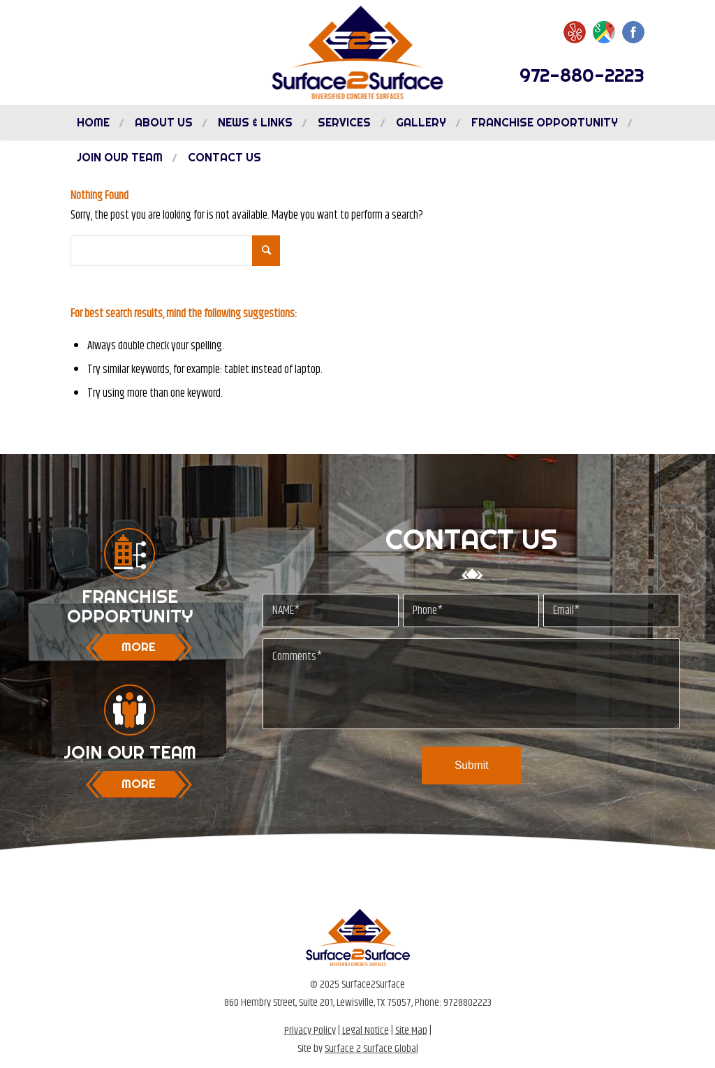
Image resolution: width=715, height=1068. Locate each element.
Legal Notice (365, 1030)
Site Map (411, 1030)
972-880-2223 (581, 75)
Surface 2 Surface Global (371, 1049)
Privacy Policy (310, 1030)
